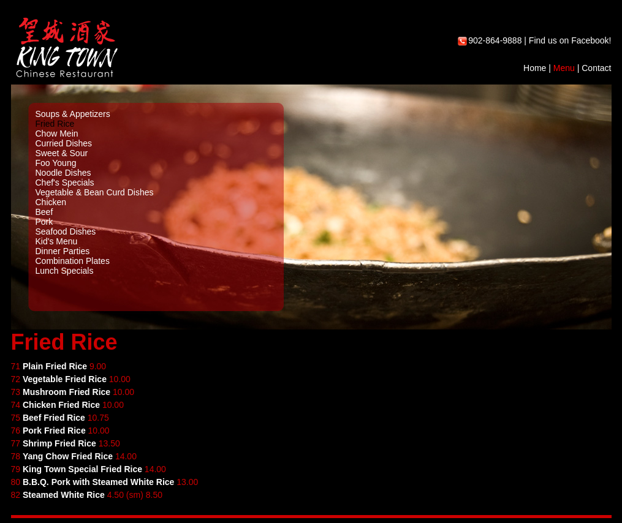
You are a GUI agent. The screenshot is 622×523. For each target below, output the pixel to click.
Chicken (51, 202)
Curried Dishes (64, 143)
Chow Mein (57, 133)
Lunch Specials (65, 271)
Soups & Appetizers (73, 114)
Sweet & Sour (62, 153)
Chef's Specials (65, 182)
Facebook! (591, 40)
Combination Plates (73, 261)
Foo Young (56, 163)
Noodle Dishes (63, 173)
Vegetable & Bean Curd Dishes (95, 192)
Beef (44, 212)
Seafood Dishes (66, 231)
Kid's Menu (57, 241)
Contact (596, 68)
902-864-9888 (494, 40)
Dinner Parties (63, 251)
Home (534, 68)
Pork (44, 222)
